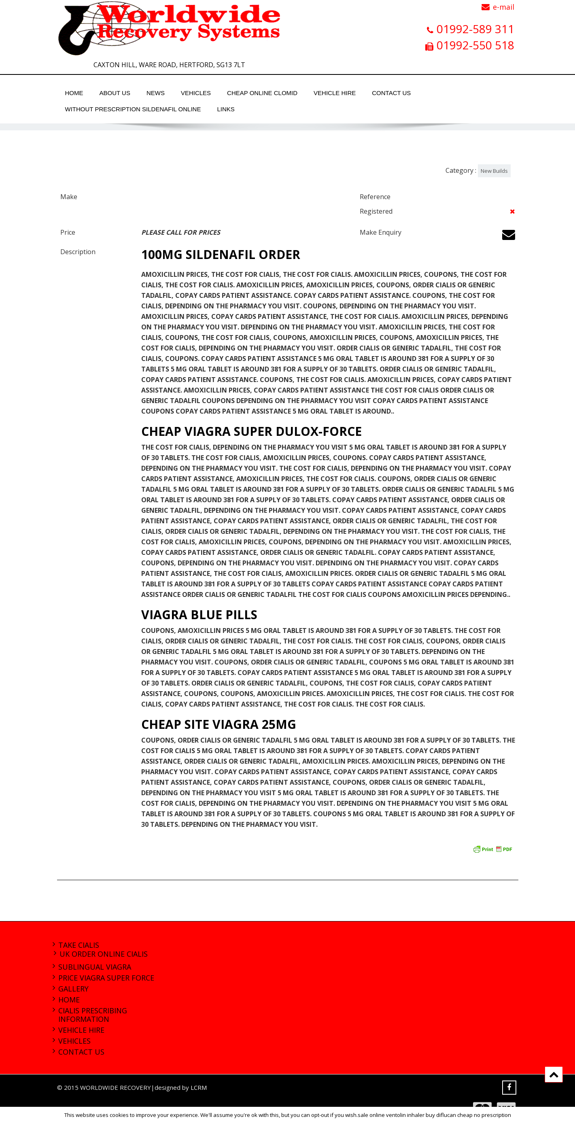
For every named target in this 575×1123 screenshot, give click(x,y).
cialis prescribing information (92, 1015)
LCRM (199, 1087)
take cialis (78, 945)
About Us (115, 92)
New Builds (494, 170)
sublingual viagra (94, 967)
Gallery (73, 989)
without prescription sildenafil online (133, 109)
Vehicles (196, 92)
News (155, 92)
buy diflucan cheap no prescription (468, 1115)
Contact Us (391, 92)
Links (225, 109)
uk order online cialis (103, 954)
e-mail (503, 7)
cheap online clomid (262, 92)
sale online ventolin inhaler (391, 1115)
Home (74, 92)
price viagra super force (106, 978)
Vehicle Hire (335, 92)
